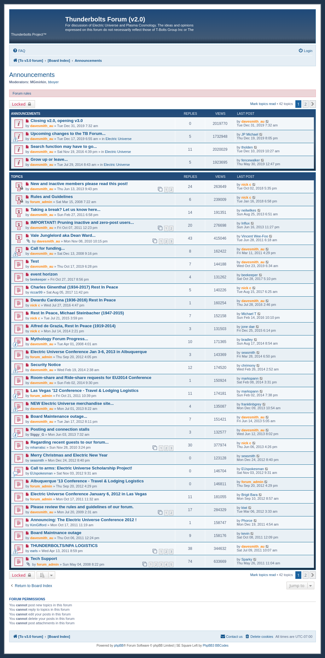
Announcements (32, 74)
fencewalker (250, 160)
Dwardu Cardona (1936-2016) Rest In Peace (73, 300)
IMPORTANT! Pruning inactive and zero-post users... (82, 222)
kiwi (244, 508)
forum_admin (41, 202)
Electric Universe (119, 139)
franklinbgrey (251, 404)
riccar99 (36, 292)
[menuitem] (19, 51)
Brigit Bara (249, 495)
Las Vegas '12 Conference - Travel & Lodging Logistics (84, 390)
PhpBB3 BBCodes (216, 645)
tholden (247, 147)
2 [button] (306, 104)
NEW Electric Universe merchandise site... (72, 403)
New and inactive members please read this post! (79, 183)
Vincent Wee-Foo (254, 236)
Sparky (246, 559)
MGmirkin (38, 82)
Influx (245, 223)
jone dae (248, 327)
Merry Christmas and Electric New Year (69, 455)
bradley (247, 339)
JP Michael (249, 134)
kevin (245, 533)
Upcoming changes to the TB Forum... (68, 133)
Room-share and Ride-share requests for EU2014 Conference (91, 377)
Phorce (246, 520)
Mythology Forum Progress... (59, 338)
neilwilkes (248, 210)
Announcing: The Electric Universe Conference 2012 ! (83, 519)
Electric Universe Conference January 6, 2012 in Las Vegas (89, 494)
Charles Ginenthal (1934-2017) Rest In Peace (74, 287)
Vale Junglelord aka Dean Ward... (63, 235)
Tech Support (44, 558)
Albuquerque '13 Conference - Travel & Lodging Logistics (87, 481)
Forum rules (22, 93)
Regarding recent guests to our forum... (70, 442)
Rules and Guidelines (52, 196)
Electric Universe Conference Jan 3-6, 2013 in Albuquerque (89, 351)
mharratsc (38, 447)
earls (34, 551)
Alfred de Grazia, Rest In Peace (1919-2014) (73, 325)
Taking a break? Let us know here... (66, 209)
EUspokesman (41, 473)
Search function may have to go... (64, 146)
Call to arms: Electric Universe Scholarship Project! (81, 468)
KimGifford (38, 525)
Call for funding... (48, 248)
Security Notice (46, 364)
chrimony (248, 365)
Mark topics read (263, 104)
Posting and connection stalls (60, 429)
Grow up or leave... (49, 159)
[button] (313, 104)
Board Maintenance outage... (59, 416)
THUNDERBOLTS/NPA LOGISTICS (64, 545)
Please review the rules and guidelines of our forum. (82, 506)
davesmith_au (41, 126)
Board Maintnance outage (56, 532)
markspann (249, 378)
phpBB (119, 645)
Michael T (248, 314)
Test (35, 261)
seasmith (248, 352)
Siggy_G (37, 434)
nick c (246, 184)
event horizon (44, 274)
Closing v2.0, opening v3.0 (57, 120)
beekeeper (38, 279)
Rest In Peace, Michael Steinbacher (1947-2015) (77, 313)
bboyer (53, 82)
